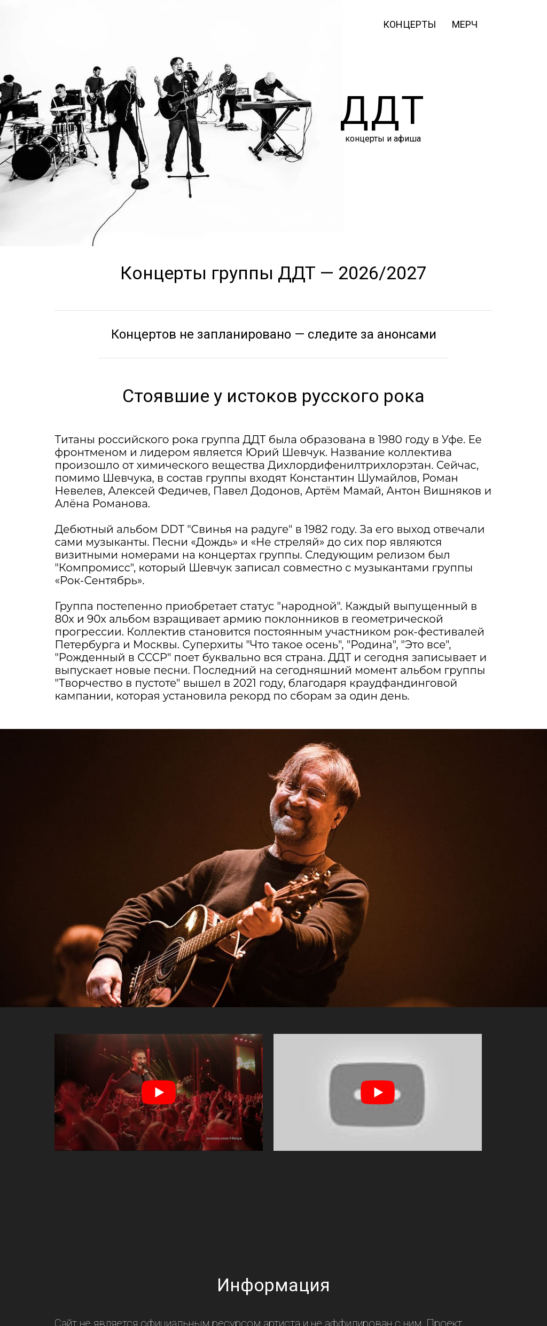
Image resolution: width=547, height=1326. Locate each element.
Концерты (409, 24)
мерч (465, 24)
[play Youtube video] (158, 1092)
